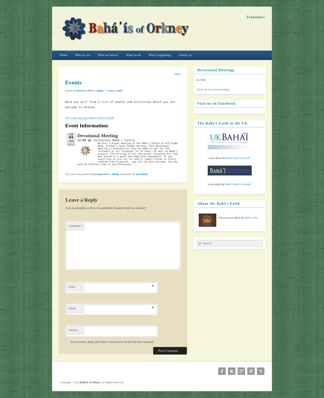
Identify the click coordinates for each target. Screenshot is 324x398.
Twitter (231, 371)
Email (72, 308)
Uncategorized (100, 174)
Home (63, 55)
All (68, 118)
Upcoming (80, 118)
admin (100, 90)
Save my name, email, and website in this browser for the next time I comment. (112, 341)
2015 (101, 118)
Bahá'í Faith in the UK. (238, 158)
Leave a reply (114, 90)
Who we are (82, 55)
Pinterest (251, 371)
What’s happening (160, 55)
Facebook (222, 371)
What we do (133, 55)
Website (73, 330)
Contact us (185, 55)
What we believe (108, 55)
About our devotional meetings (213, 89)
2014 (92, 118)
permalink (142, 174)
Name (72, 286)
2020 (110, 118)
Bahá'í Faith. (251, 217)
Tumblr (260, 371)
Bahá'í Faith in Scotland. (238, 184)
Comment (75, 225)
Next (179, 73)
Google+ (241, 371)
